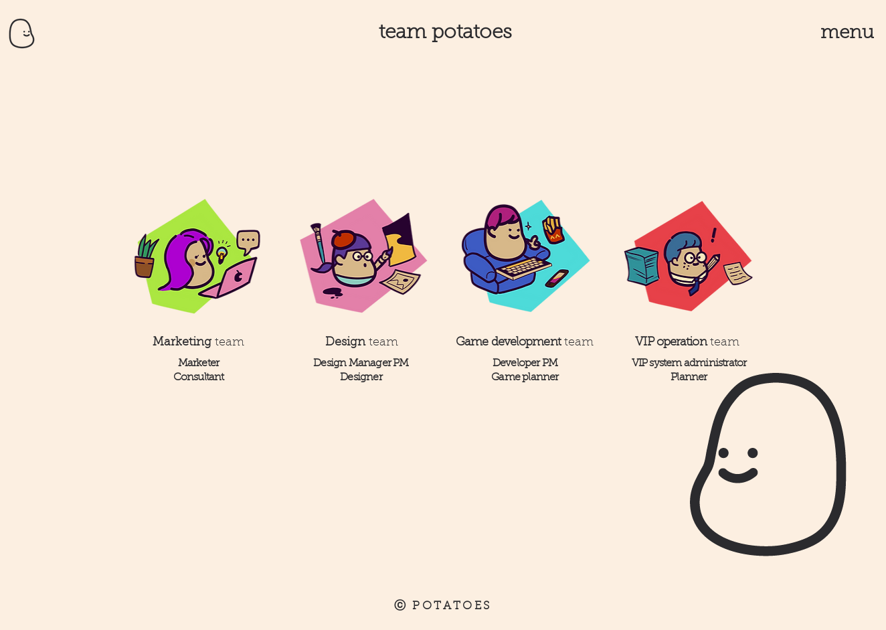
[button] (847, 33)
